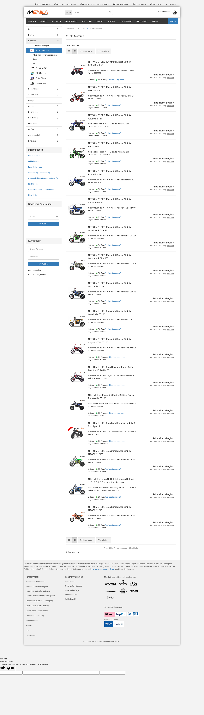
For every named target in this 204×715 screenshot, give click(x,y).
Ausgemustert (34, 138)
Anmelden (44, 227)
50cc (35, 66)
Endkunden (32, 187)
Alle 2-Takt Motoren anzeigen (45, 58)
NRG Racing (38, 76)
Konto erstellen (34, 273)
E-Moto (43, 21)
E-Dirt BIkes (38, 81)
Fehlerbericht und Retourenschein (94, 4)
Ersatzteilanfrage (120, 4)
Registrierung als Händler (65, 4)
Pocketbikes (71, 21)
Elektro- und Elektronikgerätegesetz (40, 599)
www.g (96, 572)
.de (113, 572)
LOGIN (173, 21)
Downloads (155, 4)
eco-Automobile (105, 572)
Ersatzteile (32, 126)
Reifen (31, 132)
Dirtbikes (56, 21)
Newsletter (32, 198)
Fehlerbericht (33, 164)
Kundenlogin (170, 4)
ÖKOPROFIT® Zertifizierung (37, 609)
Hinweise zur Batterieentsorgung (39, 604)
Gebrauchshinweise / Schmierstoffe (43, 181)
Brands (32, 21)
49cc (35, 62)
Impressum (30, 638)
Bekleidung (141, 21)
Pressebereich (32, 623)
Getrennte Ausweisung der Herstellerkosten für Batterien (38, 591)
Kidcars (111, 21)
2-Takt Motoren (39, 53)
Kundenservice (139, 4)
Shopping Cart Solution (92, 644)
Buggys (99, 21)
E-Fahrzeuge (126, 21)
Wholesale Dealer (42, 4)
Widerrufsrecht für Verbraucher (41, 192)
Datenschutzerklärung (35, 618)
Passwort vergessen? (37, 277)
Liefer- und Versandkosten (37, 614)
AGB (28, 633)
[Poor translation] (10, 671)
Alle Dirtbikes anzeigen (39, 49)
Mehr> (155, 21)
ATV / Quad (87, 21)
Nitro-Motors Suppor (73, 589)
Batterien (32, 144)
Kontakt (29, 628)
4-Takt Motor (38, 71)
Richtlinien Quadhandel (35, 584)
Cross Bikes (38, 86)
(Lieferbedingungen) (117, 83)
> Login (168, 77)
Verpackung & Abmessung (39, 175)
